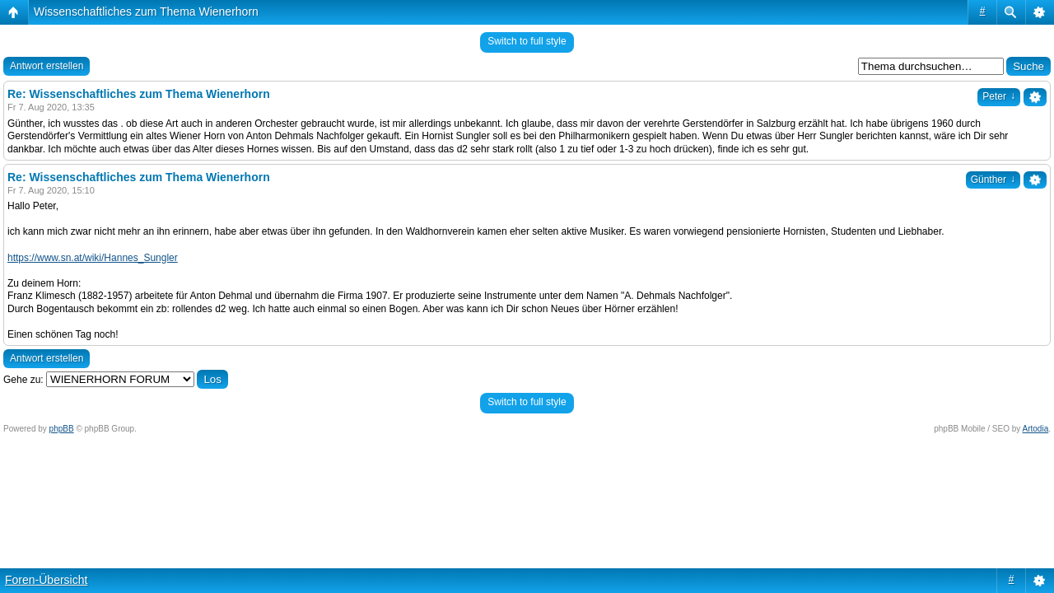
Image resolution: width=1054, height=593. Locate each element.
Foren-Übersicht (46, 579)
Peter (998, 96)
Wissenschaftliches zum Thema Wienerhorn (146, 11)
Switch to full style (526, 41)
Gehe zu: (23, 379)
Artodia (1036, 428)
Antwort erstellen (46, 66)
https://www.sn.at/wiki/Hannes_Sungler (92, 258)
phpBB (61, 428)
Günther (993, 179)
